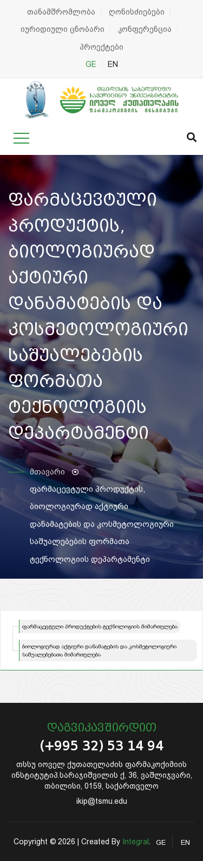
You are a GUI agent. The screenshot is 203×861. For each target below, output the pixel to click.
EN (113, 64)
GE (91, 64)
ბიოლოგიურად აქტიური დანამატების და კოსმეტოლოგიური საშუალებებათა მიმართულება (99, 650)
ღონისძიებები (137, 12)
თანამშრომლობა (61, 12)
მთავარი (47, 472)
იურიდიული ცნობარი (62, 29)
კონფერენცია (145, 29)
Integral (135, 841)
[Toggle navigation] (21, 138)
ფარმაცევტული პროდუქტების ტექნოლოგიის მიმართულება (100, 626)
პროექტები (101, 47)
